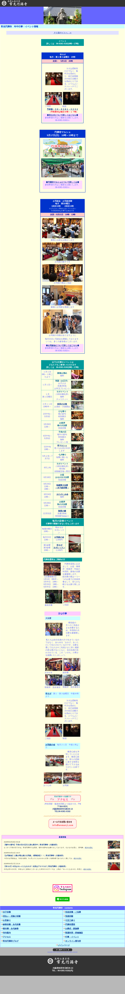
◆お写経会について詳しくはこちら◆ (62, 345)
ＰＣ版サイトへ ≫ (62, 33)
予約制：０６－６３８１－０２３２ (62, 109)
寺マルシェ (62, 445)
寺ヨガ (48, 694)
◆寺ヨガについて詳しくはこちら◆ (62, 115)
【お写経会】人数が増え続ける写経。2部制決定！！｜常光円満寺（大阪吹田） (34, 855)
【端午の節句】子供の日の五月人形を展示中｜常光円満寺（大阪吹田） (31, 845)
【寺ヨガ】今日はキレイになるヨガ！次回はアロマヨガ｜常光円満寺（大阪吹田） (35, 866)
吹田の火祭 (62, 404)
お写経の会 (59, 537)
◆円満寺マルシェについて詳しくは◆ (62, 182)
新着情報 (62, 837)
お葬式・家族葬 (71, 929)
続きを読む (89, 847)
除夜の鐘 (62, 511)
